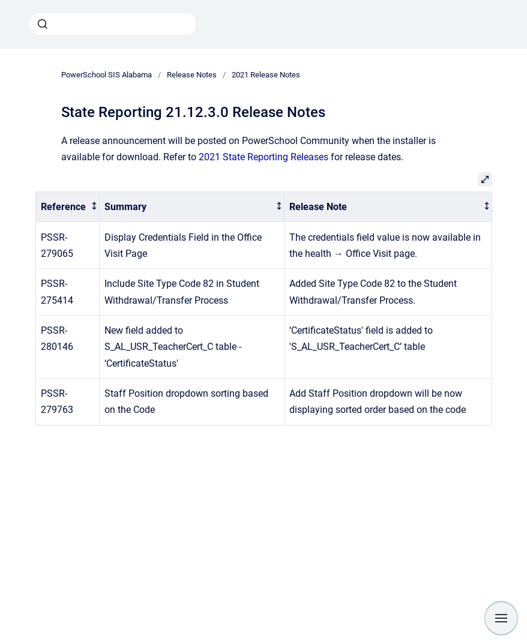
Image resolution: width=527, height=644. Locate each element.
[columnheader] (67, 206)
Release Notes (192, 74)
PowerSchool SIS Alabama (106, 74)
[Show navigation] (501, 618)
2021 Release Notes (266, 74)
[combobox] (112, 24)
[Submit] (42, 24)
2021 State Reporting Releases (263, 157)
